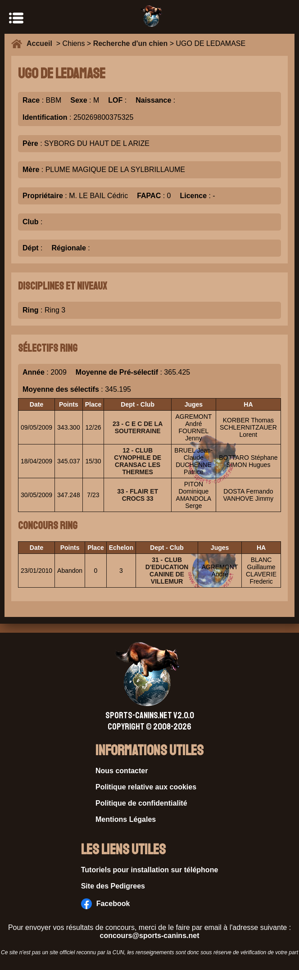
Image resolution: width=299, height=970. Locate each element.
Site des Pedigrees (113, 886)
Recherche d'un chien (130, 43)
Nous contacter (121, 771)
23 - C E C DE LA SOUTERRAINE (138, 427)
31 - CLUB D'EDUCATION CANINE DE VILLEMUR (167, 570)
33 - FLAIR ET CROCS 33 (137, 495)
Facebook (105, 903)
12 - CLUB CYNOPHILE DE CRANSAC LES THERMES (137, 461)
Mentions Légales (125, 819)
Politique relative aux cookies (145, 787)
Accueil (41, 43)
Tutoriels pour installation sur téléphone (149, 870)
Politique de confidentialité (141, 803)
